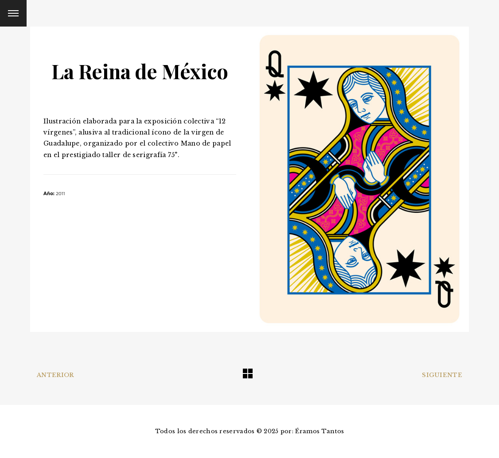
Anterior (55, 375)
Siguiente (442, 375)
